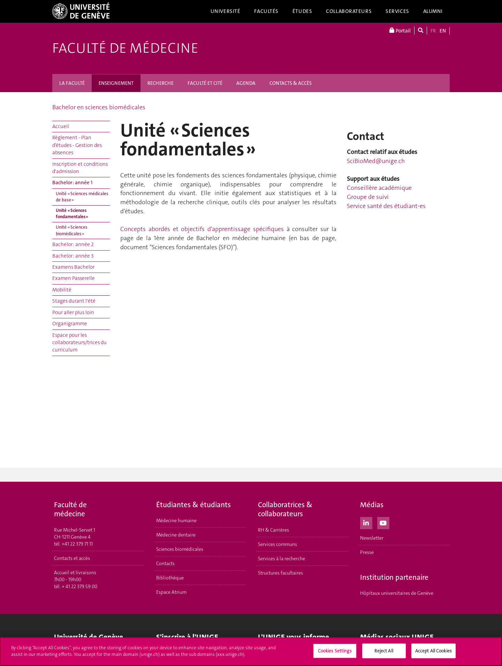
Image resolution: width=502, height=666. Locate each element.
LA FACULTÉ (72, 83)
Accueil (60, 126)
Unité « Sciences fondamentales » (72, 213)
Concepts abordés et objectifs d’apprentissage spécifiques (202, 229)
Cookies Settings (335, 651)
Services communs (277, 544)
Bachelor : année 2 (73, 244)
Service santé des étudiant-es (386, 206)
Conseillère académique (379, 188)
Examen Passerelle (73, 278)
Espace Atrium (171, 592)
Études (302, 11)
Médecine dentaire (176, 535)
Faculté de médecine (125, 48)
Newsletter (371, 538)
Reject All (383, 651)
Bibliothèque (170, 578)
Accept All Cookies (433, 651)
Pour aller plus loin (73, 312)
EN (443, 30)
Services (397, 11)
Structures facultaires (280, 573)
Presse (367, 552)
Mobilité (61, 289)
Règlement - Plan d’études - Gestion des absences (77, 145)
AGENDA (246, 83)
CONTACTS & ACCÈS (290, 83)
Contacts (165, 563)
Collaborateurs (349, 11)
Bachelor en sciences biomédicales (98, 107)
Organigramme (69, 323)
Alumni (433, 11)
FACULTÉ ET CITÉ (205, 83)
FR (433, 30)
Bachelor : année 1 (72, 182)
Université (226, 11)
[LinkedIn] (366, 522)
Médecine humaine (176, 520)
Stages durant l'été (74, 300)
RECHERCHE (160, 83)
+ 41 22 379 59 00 (79, 586)
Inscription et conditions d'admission (80, 168)
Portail (400, 30)
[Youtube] (383, 522)
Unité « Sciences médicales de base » (82, 197)
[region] (251, 651)
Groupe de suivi (368, 197)
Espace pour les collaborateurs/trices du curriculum (79, 343)
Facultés (266, 11)
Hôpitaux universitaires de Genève (396, 593)
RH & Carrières (273, 530)
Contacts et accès (72, 558)
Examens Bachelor (73, 267)
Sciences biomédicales (179, 549)
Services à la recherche (281, 558)
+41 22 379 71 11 (77, 544)
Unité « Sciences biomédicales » (72, 230)
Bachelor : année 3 (72, 255)
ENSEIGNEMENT (116, 83)
